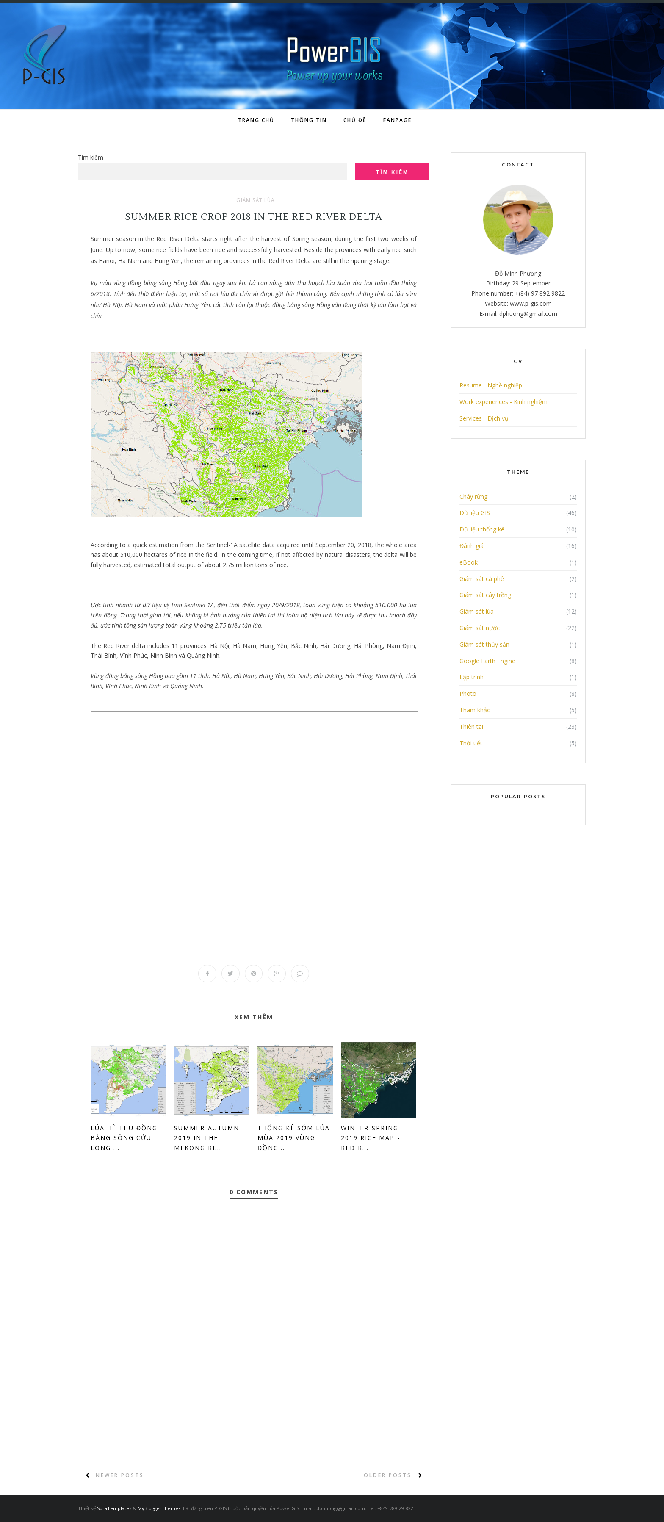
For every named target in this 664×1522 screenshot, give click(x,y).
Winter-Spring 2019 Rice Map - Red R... (370, 1138)
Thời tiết (470, 743)
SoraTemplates (114, 1508)
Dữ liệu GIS (474, 513)
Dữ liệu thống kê (481, 529)
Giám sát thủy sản (484, 644)
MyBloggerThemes (159, 1508)
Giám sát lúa (255, 200)
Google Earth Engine (487, 661)
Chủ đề (355, 120)
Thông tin (309, 120)
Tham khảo (475, 710)
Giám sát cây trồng (485, 595)
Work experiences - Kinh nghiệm (503, 402)
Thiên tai (471, 726)
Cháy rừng (473, 497)
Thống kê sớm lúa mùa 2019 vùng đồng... (293, 1138)
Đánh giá (471, 546)
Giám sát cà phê (481, 579)
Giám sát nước (479, 628)
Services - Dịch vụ (484, 418)
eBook (468, 562)
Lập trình (471, 677)
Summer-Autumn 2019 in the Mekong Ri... (206, 1138)
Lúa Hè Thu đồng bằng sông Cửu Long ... (124, 1138)
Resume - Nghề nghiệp (490, 385)
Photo (467, 693)
